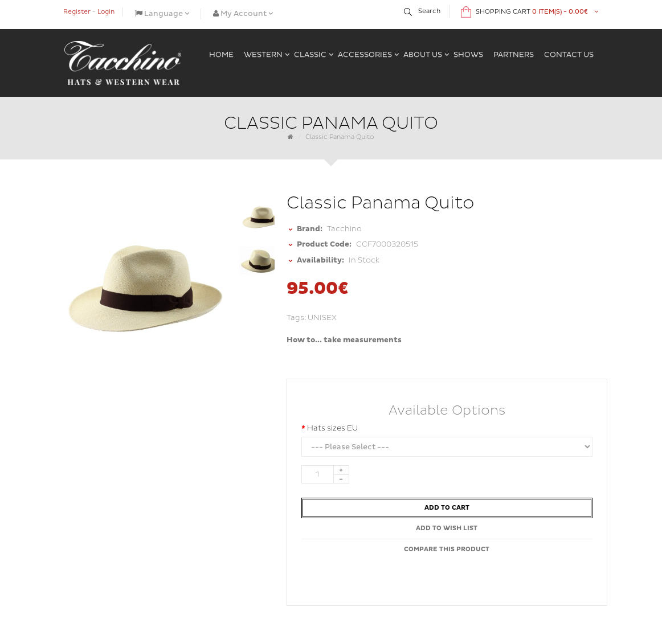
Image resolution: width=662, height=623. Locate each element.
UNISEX (322, 317)
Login (106, 11)
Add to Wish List (446, 528)
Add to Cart (446, 507)
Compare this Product (446, 549)
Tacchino (344, 228)
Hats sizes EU (332, 428)
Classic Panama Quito (339, 137)
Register (77, 11)
